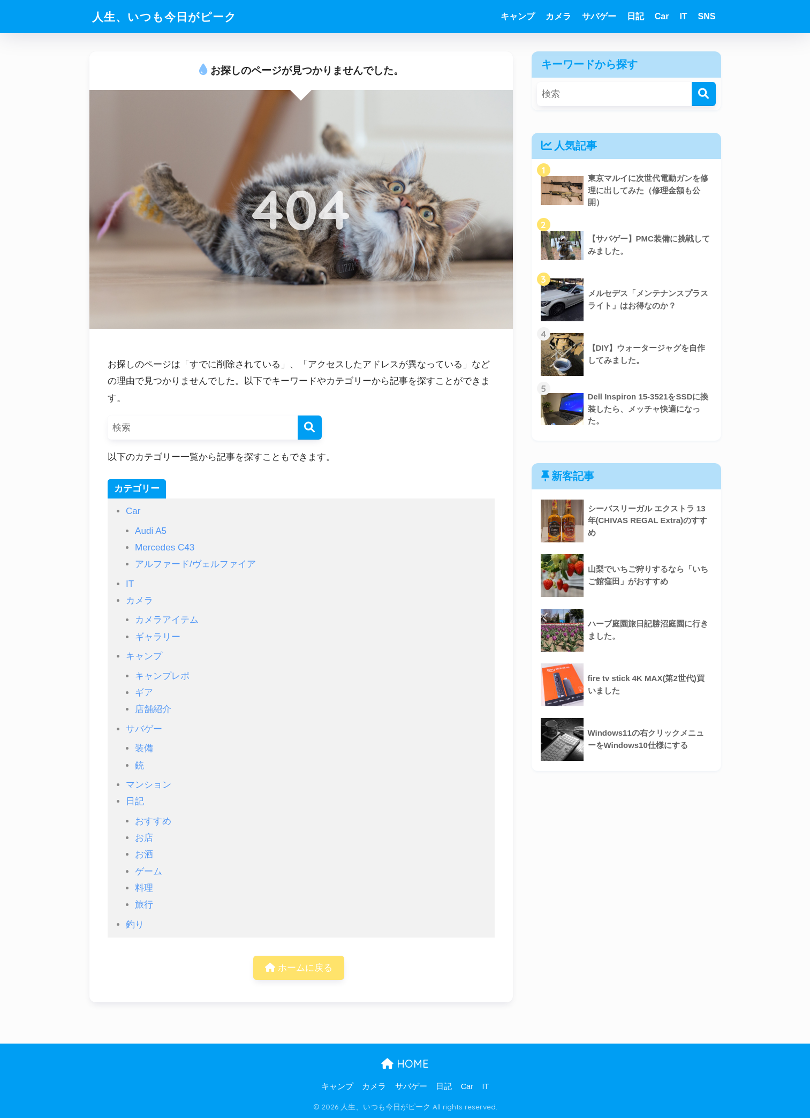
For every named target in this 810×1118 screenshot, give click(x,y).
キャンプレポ (162, 676)
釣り (135, 924)
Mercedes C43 (164, 547)
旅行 (144, 905)
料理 (144, 888)
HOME (405, 1064)
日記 (635, 16)
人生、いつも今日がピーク (170, 16)
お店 (144, 838)
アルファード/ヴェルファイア (195, 564)
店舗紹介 (153, 709)
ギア (144, 693)
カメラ (558, 16)
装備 (144, 748)
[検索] (310, 428)
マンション (148, 785)
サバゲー (599, 16)
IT (683, 16)
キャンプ (518, 16)
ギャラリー (157, 637)
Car (662, 16)
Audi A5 (150, 531)
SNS (707, 16)
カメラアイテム (167, 620)
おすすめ (153, 821)
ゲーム (148, 871)
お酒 (144, 854)
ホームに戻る (298, 968)
